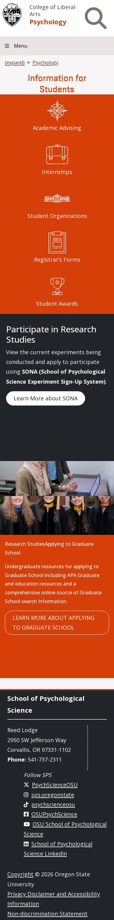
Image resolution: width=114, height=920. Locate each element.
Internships (57, 171)
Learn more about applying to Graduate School (53, 622)
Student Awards (57, 303)
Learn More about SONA (46, 398)
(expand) (15, 62)
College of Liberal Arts (52, 10)
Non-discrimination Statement (47, 913)
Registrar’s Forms (57, 259)
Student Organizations (57, 215)
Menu (20, 45)
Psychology (47, 21)
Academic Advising (57, 127)
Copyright (20, 874)
